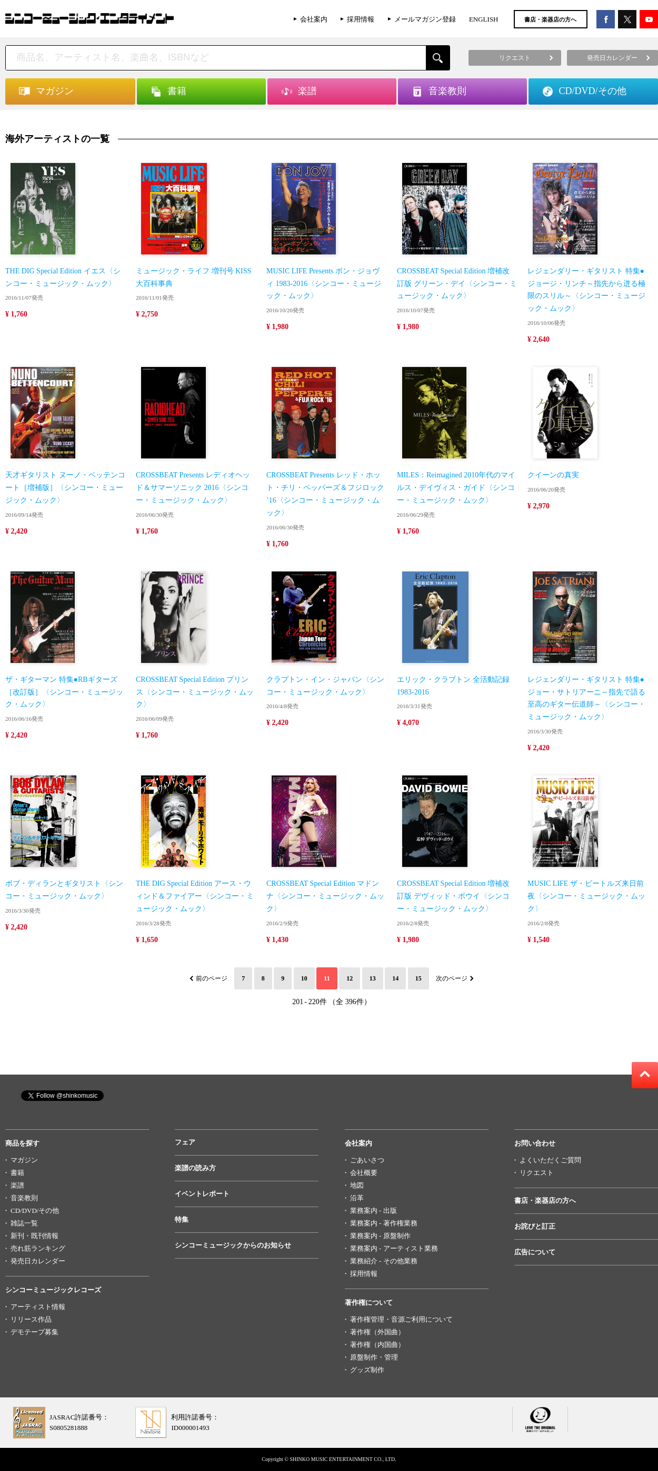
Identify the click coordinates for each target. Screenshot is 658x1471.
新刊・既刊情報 (34, 1236)
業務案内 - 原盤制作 (380, 1236)
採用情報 (360, 19)
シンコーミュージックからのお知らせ (233, 1245)
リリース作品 (31, 1319)
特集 (181, 1219)
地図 (357, 1185)
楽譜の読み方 (195, 1168)
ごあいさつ (367, 1160)
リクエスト (537, 1173)
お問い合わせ (534, 1143)
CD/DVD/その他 (35, 1210)
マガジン (24, 1160)
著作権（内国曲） (377, 1345)
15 (418, 978)
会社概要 (363, 1173)
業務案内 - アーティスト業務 (394, 1248)
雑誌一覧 (24, 1223)
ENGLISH (484, 19)
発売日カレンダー (38, 1261)
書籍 (17, 1173)
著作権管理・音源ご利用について (401, 1319)
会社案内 (313, 19)
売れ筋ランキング (38, 1248)
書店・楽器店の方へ (550, 19)
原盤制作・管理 (374, 1357)
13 (373, 978)
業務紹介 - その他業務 (383, 1261)
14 (395, 978)
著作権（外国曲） (377, 1332)
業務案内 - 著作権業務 (383, 1223)
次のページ (451, 978)
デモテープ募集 (34, 1332)
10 (304, 978)
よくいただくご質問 (550, 1160)
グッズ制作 (367, 1370)
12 (349, 978)
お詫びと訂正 (534, 1226)
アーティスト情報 (38, 1307)
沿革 (357, 1198)
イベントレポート (202, 1194)
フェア (185, 1142)
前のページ (211, 978)
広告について (534, 1252)
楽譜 (17, 1185)
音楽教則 (24, 1198)
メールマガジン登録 (425, 19)
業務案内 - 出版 (373, 1210)
